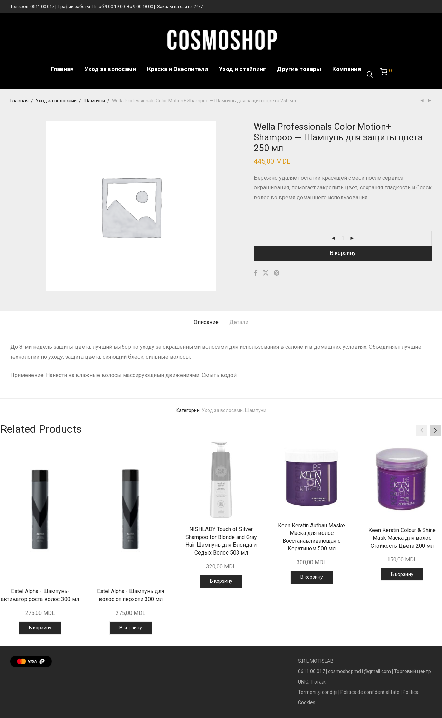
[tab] (206, 322)
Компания (346, 69)
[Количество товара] (342, 238)
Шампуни (94, 100)
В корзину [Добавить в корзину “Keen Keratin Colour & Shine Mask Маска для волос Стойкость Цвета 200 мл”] (402, 574)
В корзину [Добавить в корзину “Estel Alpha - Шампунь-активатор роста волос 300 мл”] (40, 627)
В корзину (343, 253)
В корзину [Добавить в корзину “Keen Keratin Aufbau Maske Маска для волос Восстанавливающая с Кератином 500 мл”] (311, 577)
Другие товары (299, 69)
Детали (238, 322)
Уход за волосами (110, 69)
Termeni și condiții (317, 692)
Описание (206, 322)
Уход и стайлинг (242, 69)
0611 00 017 (42, 6)
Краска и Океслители (177, 69)
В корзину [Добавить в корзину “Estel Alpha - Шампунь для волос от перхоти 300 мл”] (130, 627)
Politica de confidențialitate (370, 692)
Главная (62, 69)
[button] (435, 430)
